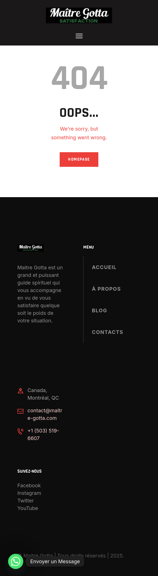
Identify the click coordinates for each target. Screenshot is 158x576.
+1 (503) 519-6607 (43, 434)
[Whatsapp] (15, 561)
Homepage (79, 159)
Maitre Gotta (38, 556)
